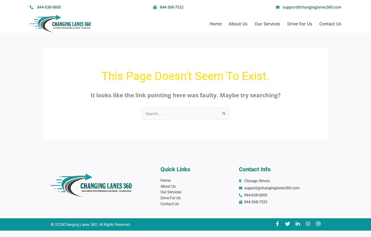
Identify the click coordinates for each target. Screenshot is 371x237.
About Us (238, 24)
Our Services (267, 24)
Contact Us (330, 24)
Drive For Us (299, 24)
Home (216, 24)
